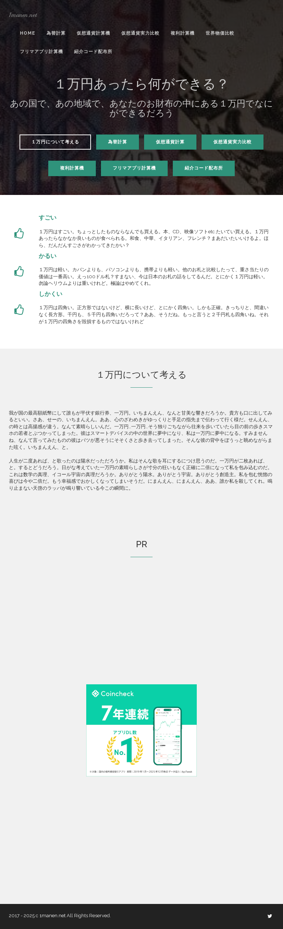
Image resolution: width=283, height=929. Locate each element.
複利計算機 (183, 33)
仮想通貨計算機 (93, 33)
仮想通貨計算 (170, 141)
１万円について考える (55, 141)
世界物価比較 (220, 33)
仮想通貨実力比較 (140, 33)
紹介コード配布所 (93, 51)
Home (27, 33)
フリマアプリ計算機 (41, 51)
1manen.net (23, 15)
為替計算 (56, 33)
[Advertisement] (141, 630)
